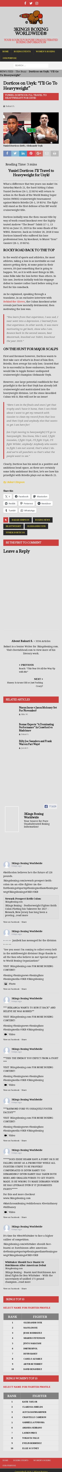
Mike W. (24, 714)
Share (24, 922)
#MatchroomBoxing (14, 1203)
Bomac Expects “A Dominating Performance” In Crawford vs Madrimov (36, 727)
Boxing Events (22, 51)
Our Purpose (10, 58)
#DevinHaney (49, 1203)
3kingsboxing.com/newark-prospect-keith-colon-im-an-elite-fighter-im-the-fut (27, 884)
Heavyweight (13, 526)
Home (5, 51)
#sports (21, 888)
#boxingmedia (35, 888)
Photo (9, 983)
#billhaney (9, 1207)
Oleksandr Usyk (36, 526)
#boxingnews (21, 1025)
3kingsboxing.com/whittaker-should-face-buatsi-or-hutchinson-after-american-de (27, 1248)
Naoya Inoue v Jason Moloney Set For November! (38, 709)
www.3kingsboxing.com (17, 1198)
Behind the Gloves (14, 301)
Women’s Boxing (45, 51)
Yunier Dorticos (15, 532)
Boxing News (42, 520)
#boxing (11, 888)
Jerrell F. (25, 748)
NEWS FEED (6, 71)
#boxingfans (36, 1025)
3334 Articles (43, 641)
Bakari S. (10, 106)
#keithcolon (10, 872)
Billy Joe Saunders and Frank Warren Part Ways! (35, 743)
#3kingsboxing (16, 892)
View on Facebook (11, 922)
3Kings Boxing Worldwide (27, 863)
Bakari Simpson (20, 520)
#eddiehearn (33, 1203)
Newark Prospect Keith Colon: (23, 898)
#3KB (29, 892)
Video (9, 1034)
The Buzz (21, 71)
